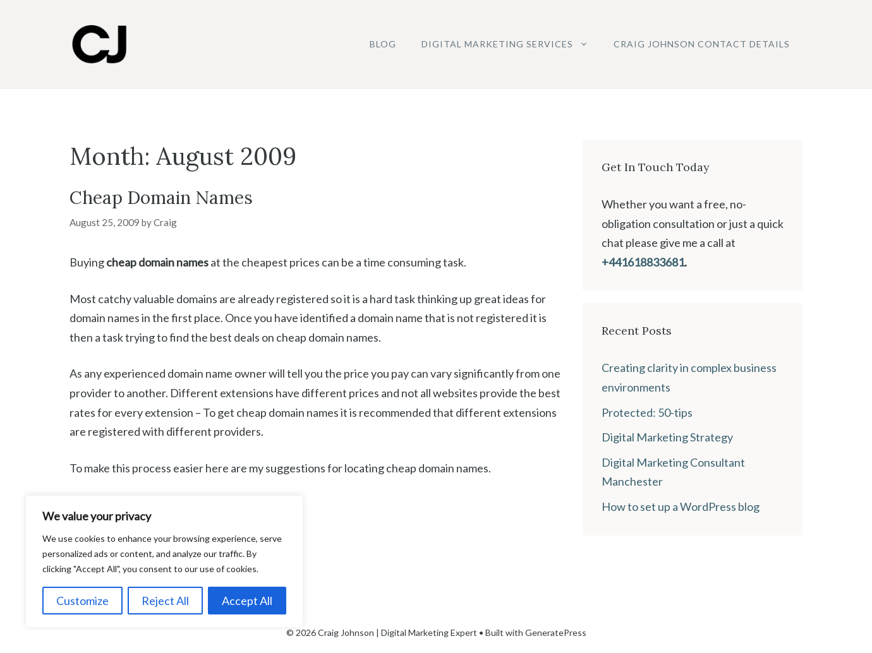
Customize (82, 601)
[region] (164, 561)
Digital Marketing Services (511, 44)
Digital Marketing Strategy (667, 437)
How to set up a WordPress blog (681, 506)
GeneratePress (555, 632)
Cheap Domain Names (161, 197)
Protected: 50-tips (647, 412)
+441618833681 (643, 262)
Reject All (165, 601)
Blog (383, 44)
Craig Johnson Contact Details (702, 44)
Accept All (247, 601)
